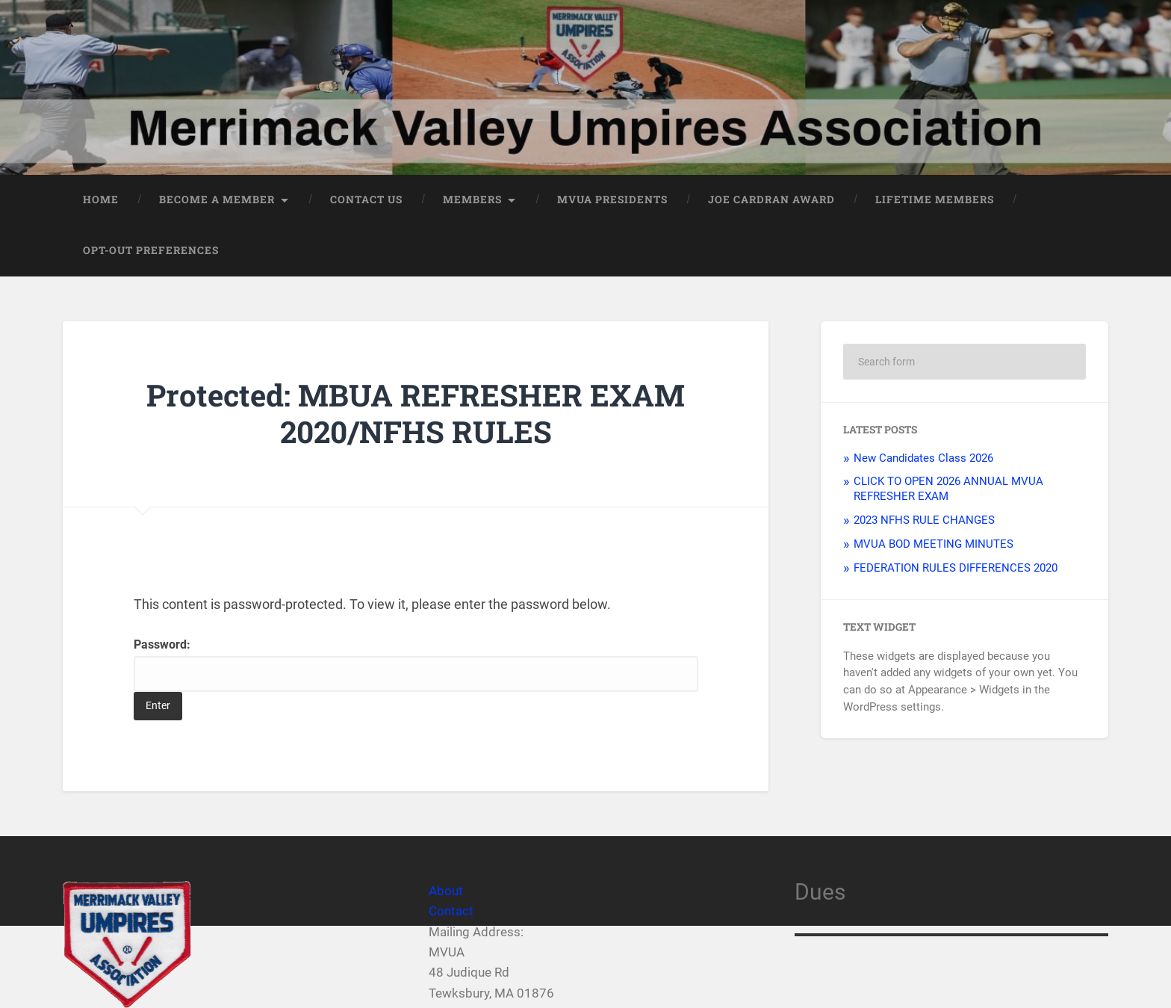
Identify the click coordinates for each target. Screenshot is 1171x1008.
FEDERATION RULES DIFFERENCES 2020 (955, 568)
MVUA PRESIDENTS (612, 199)
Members (472, 199)
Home (101, 199)
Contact (451, 910)
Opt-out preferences (151, 250)
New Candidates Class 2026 (923, 458)
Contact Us (366, 199)
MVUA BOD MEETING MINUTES (933, 544)
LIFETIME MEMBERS (934, 199)
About (446, 890)
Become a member (217, 199)
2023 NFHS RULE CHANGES (924, 520)
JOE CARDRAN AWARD (771, 199)
